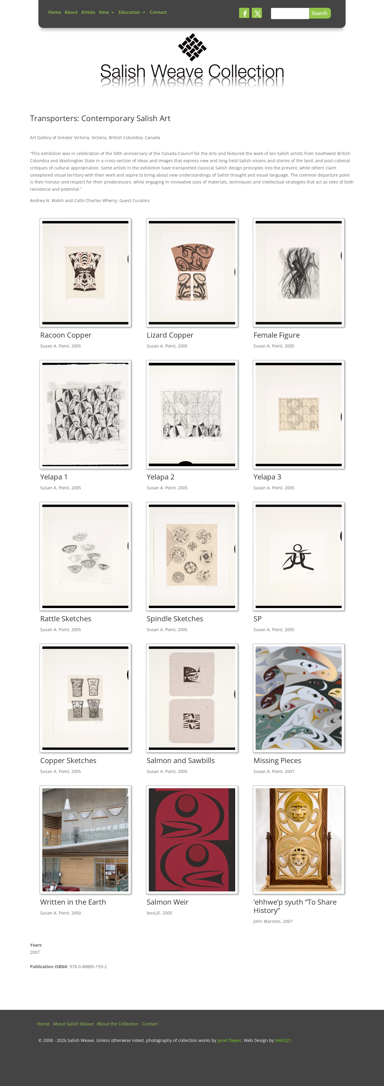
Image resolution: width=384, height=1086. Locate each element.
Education (129, 12)
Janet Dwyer (230, 1040)
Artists (88, 12)
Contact (158, 12)
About (71, 12)
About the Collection (118, 1024)
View (104, 12)
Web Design (256, 1040)
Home (54, 12)
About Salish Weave (73, 1024)
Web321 (283, 1040)
